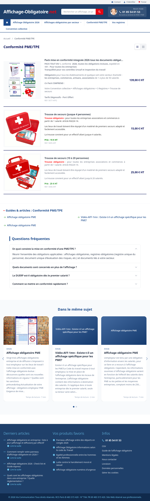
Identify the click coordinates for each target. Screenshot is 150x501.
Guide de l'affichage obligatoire (117, 450)
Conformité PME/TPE (97, 22)
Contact (116, 2)
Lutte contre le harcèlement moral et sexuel (72, 463)
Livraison (106, 463)
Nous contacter (109, 459)
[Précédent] (3, 358)
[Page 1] (73, 406)
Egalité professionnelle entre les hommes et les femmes (74, 456)
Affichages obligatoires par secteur (63, 22)
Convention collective (16, 28)
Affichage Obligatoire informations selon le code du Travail (74, 449)
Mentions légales (110, 455)
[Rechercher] (99, 12)
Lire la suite (14, 445)
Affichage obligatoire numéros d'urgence (74, 469)
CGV (104, 446)
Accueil (7, 38)
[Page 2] (76, 406)
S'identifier (129, 2)
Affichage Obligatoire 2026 (26, 22)
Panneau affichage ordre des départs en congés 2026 (74, 441)
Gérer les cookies (110, 472)
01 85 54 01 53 (129, 12)
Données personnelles (112, 468)
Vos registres (118, 22)
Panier (142, 2)
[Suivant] (146, 358)
